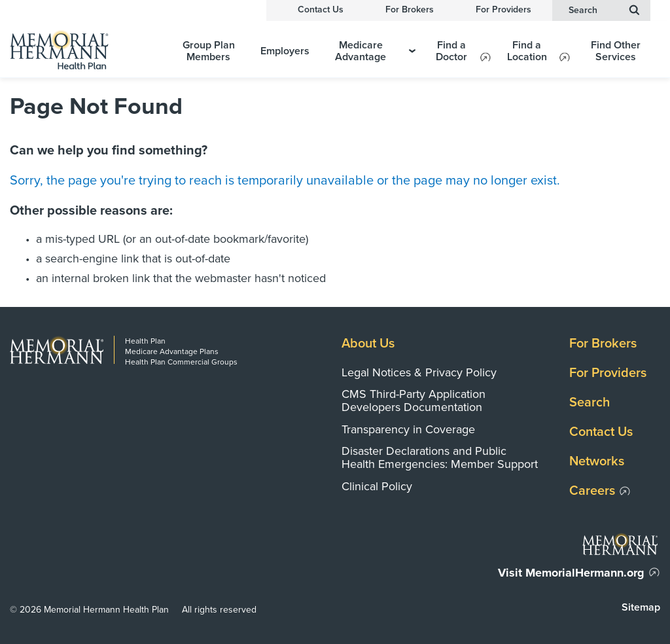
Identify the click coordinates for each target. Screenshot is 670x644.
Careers (592, 491)
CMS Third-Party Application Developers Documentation (413, 400)
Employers (284, 51)
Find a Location (527, 51)
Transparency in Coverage (408, 429)
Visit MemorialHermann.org (571, 572)
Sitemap (641, 607)
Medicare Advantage (375, 51)
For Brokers (409, 9)
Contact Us (321, 9)
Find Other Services (616, 51)
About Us (368, 343)
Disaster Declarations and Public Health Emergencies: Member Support (440, 457)
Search (589, 402)
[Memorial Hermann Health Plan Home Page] (86, 49)
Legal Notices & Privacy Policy (419, 372)
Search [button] (604, 9)
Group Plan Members (209, 51)
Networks (596, 461)
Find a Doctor (451, 51)
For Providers (503, 9)
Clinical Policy (377, 486)
